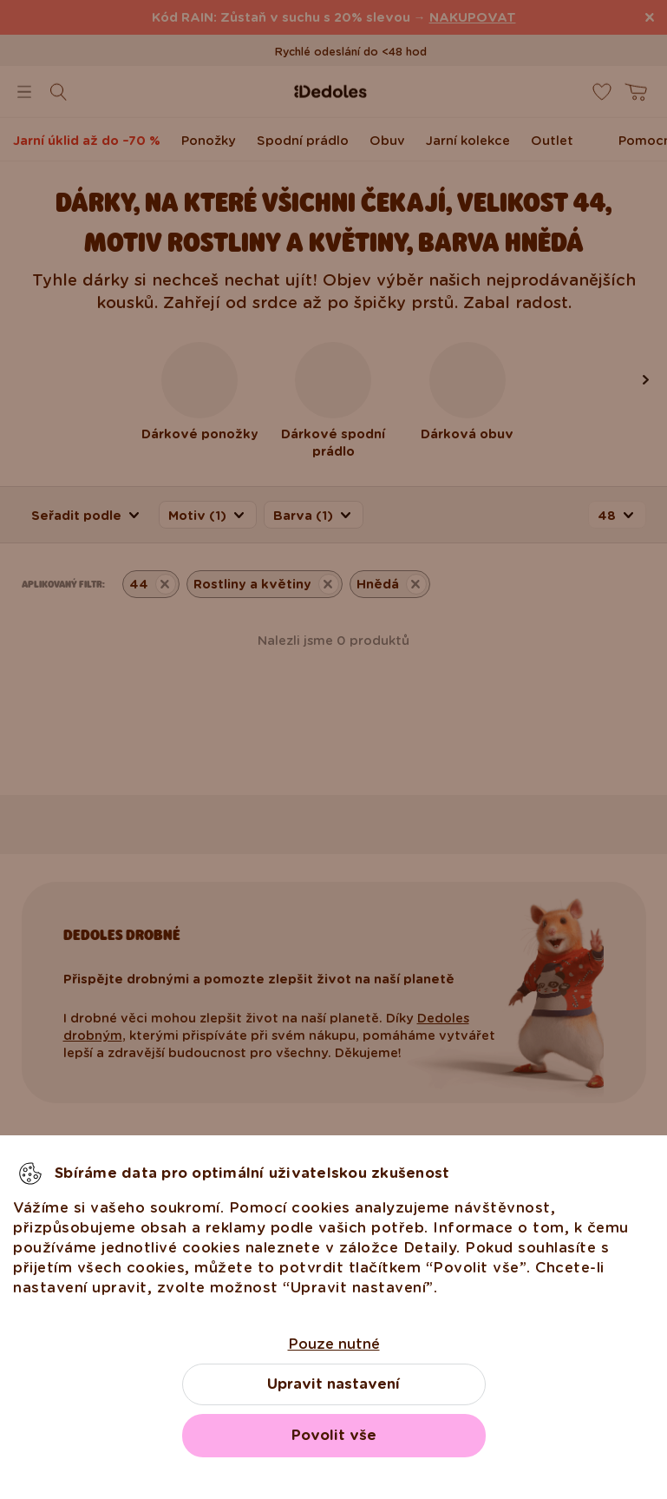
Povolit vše (333, 1435)
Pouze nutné (334, 1344)
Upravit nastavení (333, 1384)
